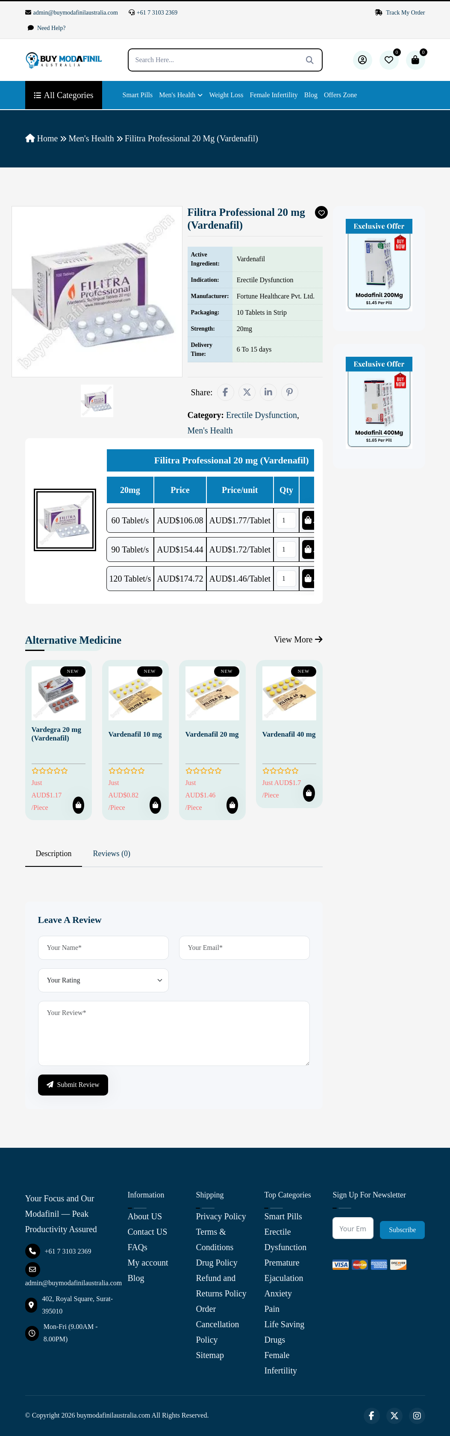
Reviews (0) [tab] (111, 853)
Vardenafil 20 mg (212, 734)
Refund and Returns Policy (221, 1285)
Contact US (148, 1231)
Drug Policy (216, 1262)
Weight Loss (226, 95)
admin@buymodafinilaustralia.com (71, 12)
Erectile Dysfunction (285, 1239)
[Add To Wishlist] (321, 212)
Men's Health (177, 95)
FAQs (137, 1247)
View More (298, 639)
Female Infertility (273, 95)
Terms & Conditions (214, 1239)
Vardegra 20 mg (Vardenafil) (56, 733)
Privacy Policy (221, 1216)
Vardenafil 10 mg (135, 734)
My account (148, 1262)
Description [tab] (54, 853)
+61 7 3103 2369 (153, 12)
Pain (271, 1309)
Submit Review (73, 1084)
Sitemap (210, 1355)
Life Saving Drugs (284, 1332)
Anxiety (277, 1293)
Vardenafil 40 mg (289, 734)
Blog (311, 95)
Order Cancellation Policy (217, 1324)
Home (41, 138)
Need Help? (47, 28)
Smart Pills (138, 95)
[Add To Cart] (78, 805)
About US (145, 1216)
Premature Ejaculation (283, 1270)
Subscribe (402, 1229)
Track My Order (400, 12)
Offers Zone (340, 95)
